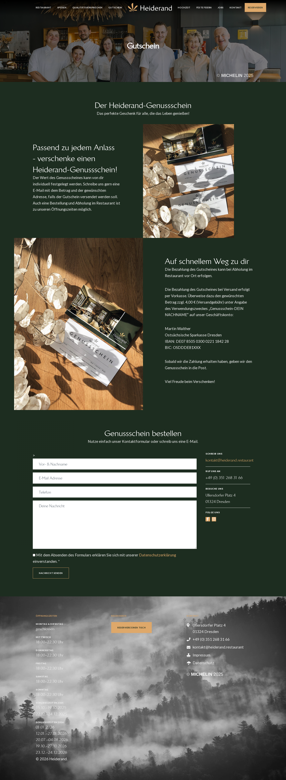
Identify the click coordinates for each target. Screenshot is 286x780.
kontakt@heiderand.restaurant (229, 460)
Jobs (221, 7)
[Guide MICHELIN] (235, 75)
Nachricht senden (51, 573)
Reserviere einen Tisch (131, 627)
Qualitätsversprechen (87, 7)
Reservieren (255, 7)
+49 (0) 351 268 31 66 (224, 477)
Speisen (62, 7)
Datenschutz (203, 662)
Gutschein (115, 7)
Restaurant (43, 7)
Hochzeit (184, 7)
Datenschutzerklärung (157, 555)
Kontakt (236, 7)
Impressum (201, 655)
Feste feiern (204, 7)
